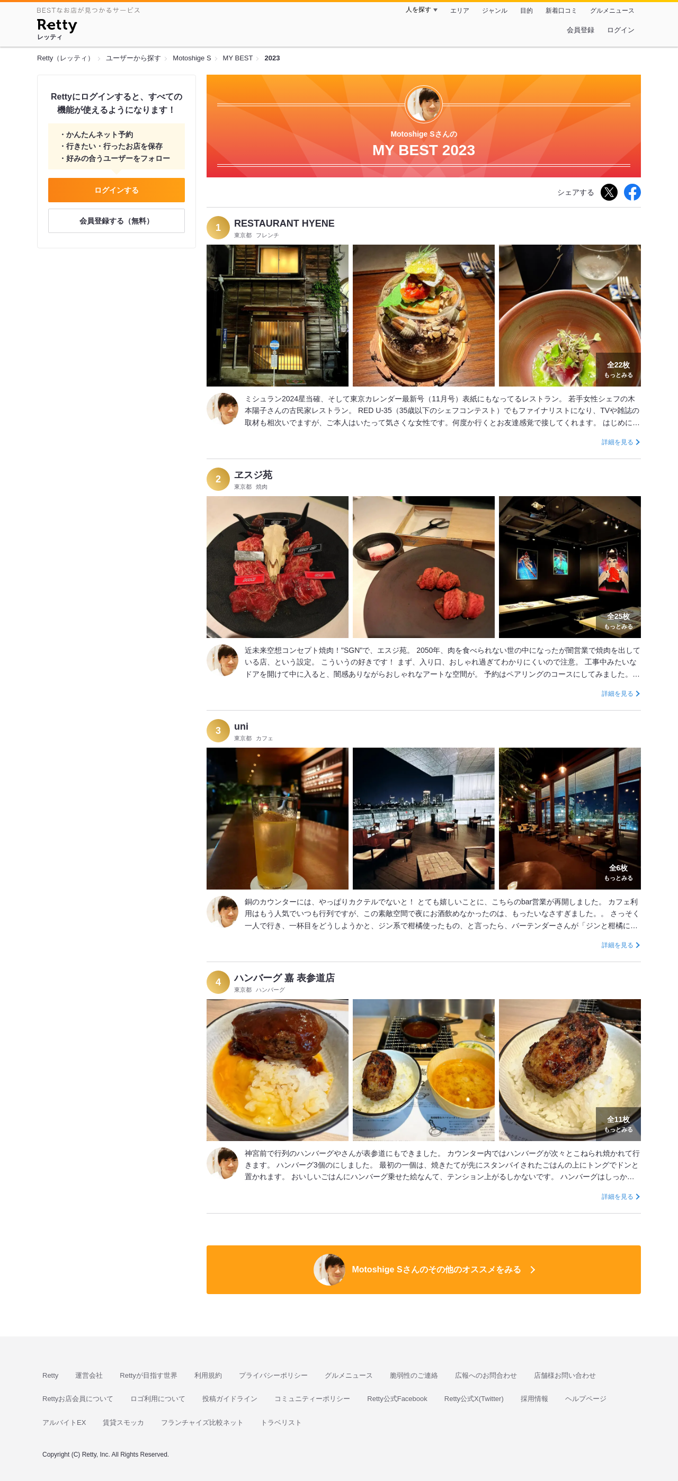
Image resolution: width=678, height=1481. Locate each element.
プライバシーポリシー (273, 1375)
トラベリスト (281, 1422)
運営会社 (89, 1375)
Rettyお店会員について (77, 1399)
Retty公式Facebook (397, 1399)
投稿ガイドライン (229, 1399)
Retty (50, 1375)
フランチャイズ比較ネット (202, 1422)
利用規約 (208, 1375)
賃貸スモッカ (123, 1422)
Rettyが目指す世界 (148, 1375)
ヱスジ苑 (253, 475)
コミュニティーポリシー (312, 1399)
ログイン (621, 30)
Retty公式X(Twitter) (474, 1399)
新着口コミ (561, 10)
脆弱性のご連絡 (414, 1375)
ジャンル (494, 10)
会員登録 (580, 30)
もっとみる (618, 368)
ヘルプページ (585, 1399)
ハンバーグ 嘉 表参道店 (284, 978)
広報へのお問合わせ (486, 1375)
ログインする (116, 190)
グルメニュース (612, 10)
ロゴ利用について (157, 1399)
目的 (526, 10)
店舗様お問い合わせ (565, 1375)
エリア (459, 10)
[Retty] (57, 27)
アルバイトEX (64, 1422)
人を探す (418, 9)
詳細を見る (618, 442)
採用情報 (534, 1399)
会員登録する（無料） (116, 221)
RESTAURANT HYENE (284, 223)
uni (241, 726)
